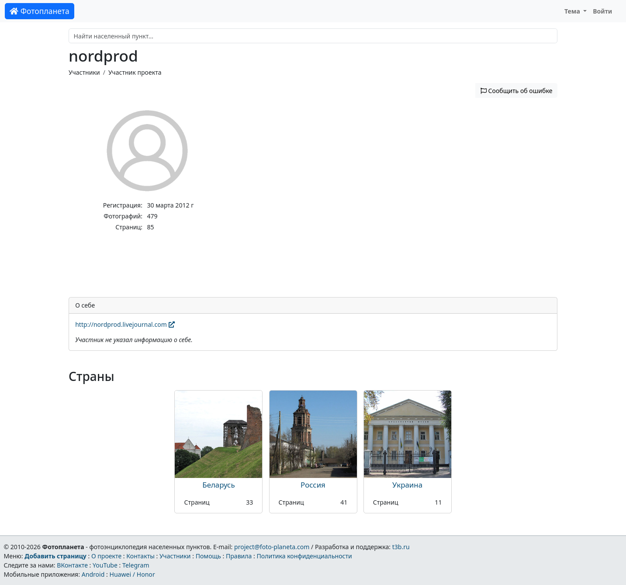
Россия (313, 485)
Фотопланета (39, 11)
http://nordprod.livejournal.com (124, 324)
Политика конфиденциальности (304, 556)
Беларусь (218, 485)
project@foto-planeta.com (271, 547)
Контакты (140, 556)
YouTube (105, 565)
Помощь (208, 556)
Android (93, 574)
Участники (84, 72)
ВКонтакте (72, 565)
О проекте (106, 556)
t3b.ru (401, 547)
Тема (573, 11)
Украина (407, 485)
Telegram (135, 565)
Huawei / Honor (132, 574)
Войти (602, 11)
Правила (239, 556)
